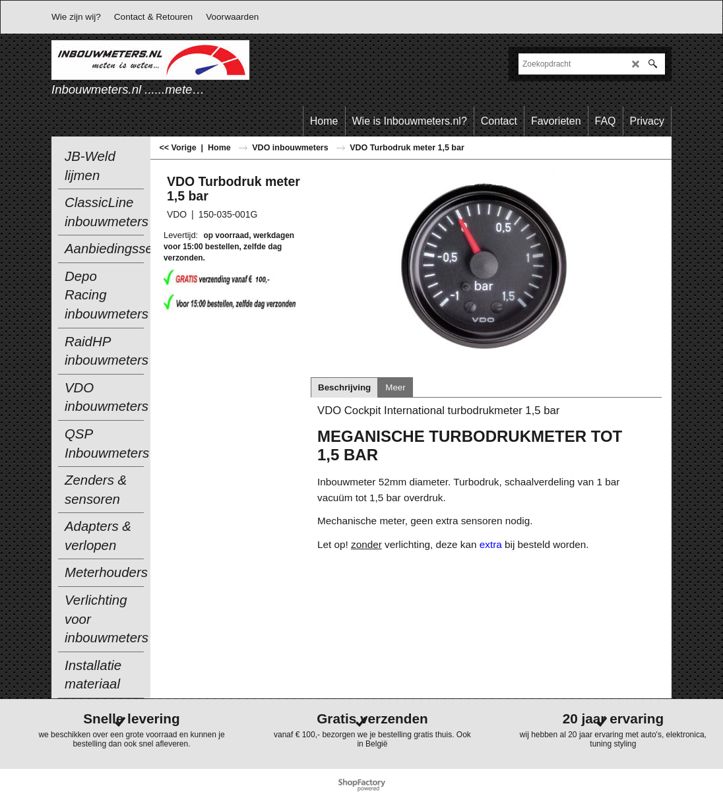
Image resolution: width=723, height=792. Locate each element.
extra (492, 544)
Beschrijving (344, 387)
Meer (395, 387)
